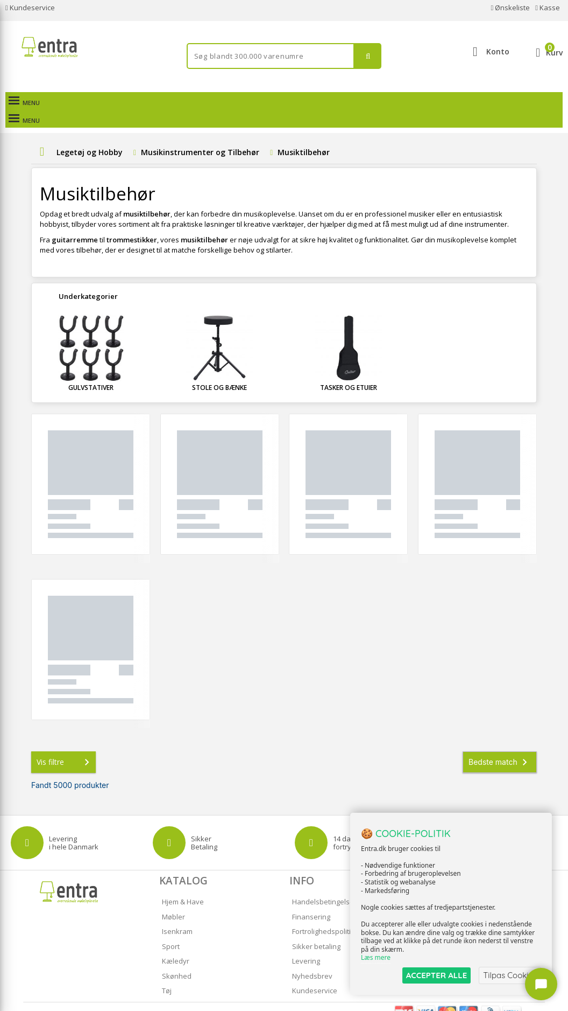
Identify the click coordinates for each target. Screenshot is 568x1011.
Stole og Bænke (219, 369)
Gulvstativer (90, 369)
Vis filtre (65, 744)
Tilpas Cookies (510, 975)
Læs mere (375, 958)
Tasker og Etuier (348, 369)
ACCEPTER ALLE (436, 975)
